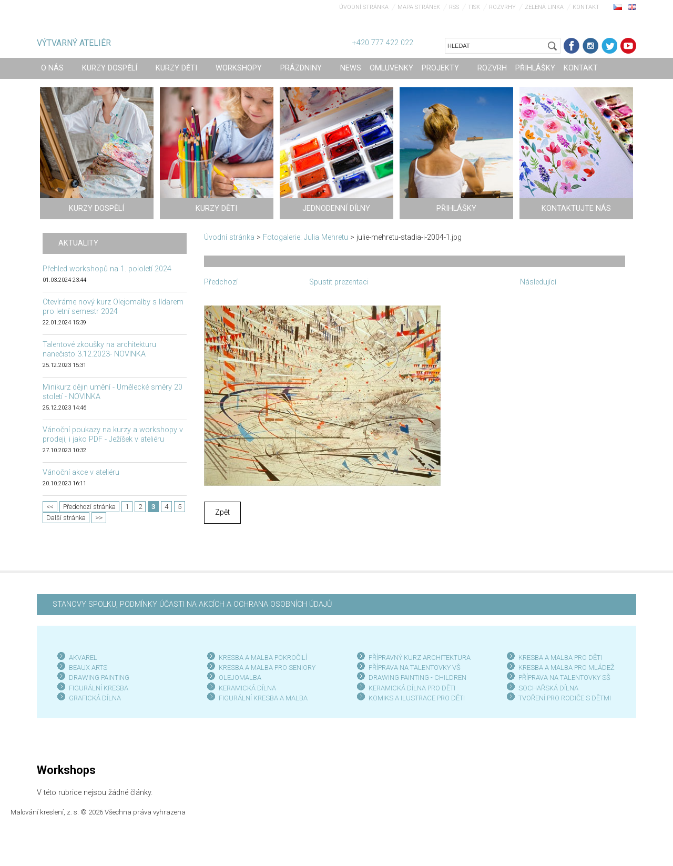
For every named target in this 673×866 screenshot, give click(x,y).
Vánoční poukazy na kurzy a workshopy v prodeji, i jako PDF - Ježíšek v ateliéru (113, 434)
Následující (538, 282)
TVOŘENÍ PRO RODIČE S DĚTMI (564, 698)
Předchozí (221, 282)
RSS (454, 7)
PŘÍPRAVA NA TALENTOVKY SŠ (564, 677)
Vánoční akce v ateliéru (81, 472)
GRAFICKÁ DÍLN (93, 698)
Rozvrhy (502, 7)
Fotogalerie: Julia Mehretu (305, 237)
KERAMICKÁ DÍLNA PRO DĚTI (412, 688)
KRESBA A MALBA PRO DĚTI (560, 657)
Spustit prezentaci (339, 282)
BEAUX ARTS (88, 667)
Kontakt (586, 7)
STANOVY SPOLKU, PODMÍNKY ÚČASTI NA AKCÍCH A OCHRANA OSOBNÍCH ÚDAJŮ (192, 604)
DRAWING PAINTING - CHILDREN (417, 677)
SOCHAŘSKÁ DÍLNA (548, 688)
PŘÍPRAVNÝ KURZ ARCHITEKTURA (420, 657)
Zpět (222, 512)
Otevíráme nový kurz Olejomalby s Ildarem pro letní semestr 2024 (113, 307)
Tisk (474, 7)
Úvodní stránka (364, 7)
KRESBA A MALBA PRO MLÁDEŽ (566, 667)
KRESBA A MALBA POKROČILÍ (263, 657)
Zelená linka (544, 7)
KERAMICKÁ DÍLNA (247, 688)
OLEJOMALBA (240, 677)
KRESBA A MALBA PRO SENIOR (265, 667)
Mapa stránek (418, 7)
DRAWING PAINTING (99, 677)
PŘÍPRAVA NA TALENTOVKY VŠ (415, 667)
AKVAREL (83, 657)
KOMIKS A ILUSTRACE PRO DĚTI (417, 698)
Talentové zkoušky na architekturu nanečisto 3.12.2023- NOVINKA (99, 349)
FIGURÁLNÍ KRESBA (98, 688)
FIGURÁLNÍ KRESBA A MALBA (263, 698)
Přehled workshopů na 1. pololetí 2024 (107, 268)
